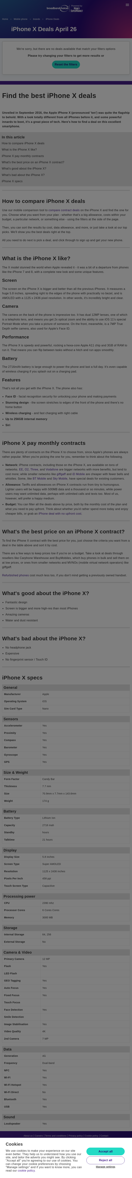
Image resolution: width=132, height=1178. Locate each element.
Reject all (105, 1160)
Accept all (106, 1151)
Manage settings (105, 1166)
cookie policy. (27, 1170)
